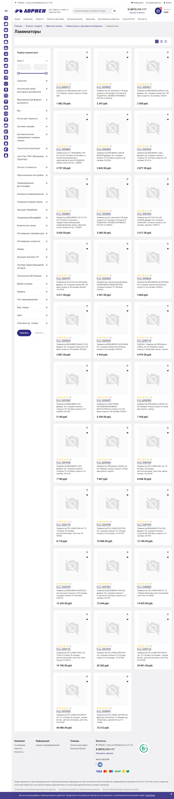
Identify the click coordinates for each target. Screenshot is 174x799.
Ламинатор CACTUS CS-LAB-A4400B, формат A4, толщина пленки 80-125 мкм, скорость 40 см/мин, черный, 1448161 (151, 221)
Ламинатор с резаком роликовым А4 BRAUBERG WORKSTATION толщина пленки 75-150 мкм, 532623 (112, 286)
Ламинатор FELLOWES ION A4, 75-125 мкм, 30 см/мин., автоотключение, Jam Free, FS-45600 (71, 532)
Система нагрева (25, 126)
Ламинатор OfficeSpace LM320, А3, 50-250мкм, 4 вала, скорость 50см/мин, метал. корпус (112, 468)
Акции (17, 19)
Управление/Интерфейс (29, 217)
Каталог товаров (34, 26)
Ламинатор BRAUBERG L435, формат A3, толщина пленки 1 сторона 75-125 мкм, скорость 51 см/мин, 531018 (71, 470)
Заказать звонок (137, 13)
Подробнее (150, 795)
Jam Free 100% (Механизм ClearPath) (30, 158)
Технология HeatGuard (28, 148)
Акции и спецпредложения (48, 745)
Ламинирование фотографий (25, 184)
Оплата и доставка (55, 19)
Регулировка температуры (30, 233)
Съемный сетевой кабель (30, 202)
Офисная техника (54, 26)
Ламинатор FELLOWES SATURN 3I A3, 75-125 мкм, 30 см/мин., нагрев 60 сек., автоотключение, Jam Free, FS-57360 (72, 718)
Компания (28, 19)
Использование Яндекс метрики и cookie (121, 789)
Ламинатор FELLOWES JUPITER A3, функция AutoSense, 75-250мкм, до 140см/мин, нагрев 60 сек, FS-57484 (112, 718)
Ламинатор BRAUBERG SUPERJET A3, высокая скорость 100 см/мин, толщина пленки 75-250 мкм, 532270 (71, 594)
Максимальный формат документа (29, 101)
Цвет (19, 315)
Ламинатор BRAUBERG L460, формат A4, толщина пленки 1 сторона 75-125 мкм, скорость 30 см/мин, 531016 (152, 156)
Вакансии (90, 19)
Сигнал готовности (26, 167)
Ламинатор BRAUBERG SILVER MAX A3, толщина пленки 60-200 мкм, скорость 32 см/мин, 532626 (112, 346)
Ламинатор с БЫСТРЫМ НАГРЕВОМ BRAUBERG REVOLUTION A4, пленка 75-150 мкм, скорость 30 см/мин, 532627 (112, 408)
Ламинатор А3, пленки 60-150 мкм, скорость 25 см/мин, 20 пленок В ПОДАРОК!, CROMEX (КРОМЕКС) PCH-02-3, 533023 (112, 221)
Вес (19, 110)
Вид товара (23, 307)
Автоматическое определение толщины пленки (28, 137)
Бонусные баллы (75, 19)
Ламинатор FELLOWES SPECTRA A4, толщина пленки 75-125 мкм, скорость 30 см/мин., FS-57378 (111, 530)
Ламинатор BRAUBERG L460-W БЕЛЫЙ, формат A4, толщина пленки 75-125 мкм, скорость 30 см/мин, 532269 (111, 156)
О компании (19, 745)
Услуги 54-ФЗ (128, 19)
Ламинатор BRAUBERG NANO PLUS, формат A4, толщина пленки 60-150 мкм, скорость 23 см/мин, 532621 (153, 93)
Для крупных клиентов (108, 19)
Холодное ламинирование (30, 194)
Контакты (142, 19)
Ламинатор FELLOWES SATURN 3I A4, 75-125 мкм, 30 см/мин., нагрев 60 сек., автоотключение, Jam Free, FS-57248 (152, 656)
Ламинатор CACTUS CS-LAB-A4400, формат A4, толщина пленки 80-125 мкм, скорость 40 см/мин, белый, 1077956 (72, 286)
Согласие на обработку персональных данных (79, 789)
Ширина (21, 291)
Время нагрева (24, 283)
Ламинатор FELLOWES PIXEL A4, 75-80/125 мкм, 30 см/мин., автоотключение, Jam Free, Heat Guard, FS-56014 (70, 656)
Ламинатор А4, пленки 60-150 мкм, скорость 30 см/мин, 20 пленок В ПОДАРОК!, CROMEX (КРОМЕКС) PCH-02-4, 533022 (112, 94)
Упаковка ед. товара (27, 323)
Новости (40, 19)
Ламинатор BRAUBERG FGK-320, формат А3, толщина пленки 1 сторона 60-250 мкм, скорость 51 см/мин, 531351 (111, 594)
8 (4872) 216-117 (137, 9)
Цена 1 (20, 60)
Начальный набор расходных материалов (29, 90)
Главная (18, 26)
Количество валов (26, 225)
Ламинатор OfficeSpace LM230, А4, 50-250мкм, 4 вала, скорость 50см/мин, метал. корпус (152, 406)
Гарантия (22, 81)
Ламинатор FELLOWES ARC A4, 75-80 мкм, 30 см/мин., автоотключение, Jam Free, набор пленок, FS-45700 (152, 470)
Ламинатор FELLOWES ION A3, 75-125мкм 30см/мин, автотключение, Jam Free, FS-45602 (153, 592)
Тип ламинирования (27, 299)
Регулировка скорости (28, 241)
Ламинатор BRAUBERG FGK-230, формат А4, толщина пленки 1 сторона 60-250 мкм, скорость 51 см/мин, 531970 (152, 532)
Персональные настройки (30, 175)
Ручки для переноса (27, 118)
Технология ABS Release (29, 276)
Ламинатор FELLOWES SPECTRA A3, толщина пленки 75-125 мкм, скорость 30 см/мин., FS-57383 (111, 655)
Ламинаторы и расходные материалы (84, 26)
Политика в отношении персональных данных (35, 789)
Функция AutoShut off (28, 257)
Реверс (20, 249)
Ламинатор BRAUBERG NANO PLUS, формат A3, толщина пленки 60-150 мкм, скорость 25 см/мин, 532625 (72, 346)
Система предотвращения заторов (30, 266)
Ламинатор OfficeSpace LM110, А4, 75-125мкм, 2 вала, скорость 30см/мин (72, 93)
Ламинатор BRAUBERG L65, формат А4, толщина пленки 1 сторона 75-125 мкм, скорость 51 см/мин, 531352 (71, 408)
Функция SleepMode (27, 210)
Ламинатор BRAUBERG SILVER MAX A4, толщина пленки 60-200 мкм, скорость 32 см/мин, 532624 (153, 284)
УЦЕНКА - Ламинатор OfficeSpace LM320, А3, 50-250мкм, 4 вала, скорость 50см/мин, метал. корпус (152, 346)
